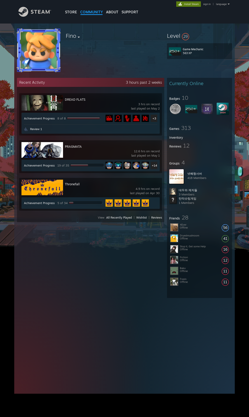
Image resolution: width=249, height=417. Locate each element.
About (112, 12)
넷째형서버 (194, 173)
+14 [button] (154, 165)
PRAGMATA (73, 146)
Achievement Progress (39, 118)
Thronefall (72, 184)
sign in (207, 4)
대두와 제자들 (188, 190)
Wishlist (141, 217)
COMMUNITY (91, 12)
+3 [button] (154, 118)
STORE (71, 12)
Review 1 (36, 129)
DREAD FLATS (75, 99)
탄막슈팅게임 (187, 198)
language (221, 4)
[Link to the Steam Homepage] (38, 15)
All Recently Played (119, 217)
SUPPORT (130, 12)
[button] (199, 35)
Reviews (156, 217)
